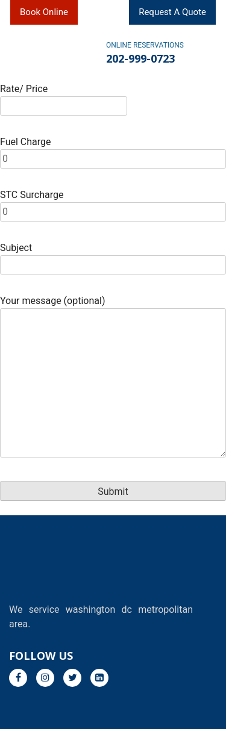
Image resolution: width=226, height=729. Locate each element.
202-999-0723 (140, 58)
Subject (113, 256)
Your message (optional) (113, 377)
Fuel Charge (113, 150)
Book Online (44, 12)
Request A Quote (172, 12)
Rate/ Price (63, 97)
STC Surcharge (113, 203)
